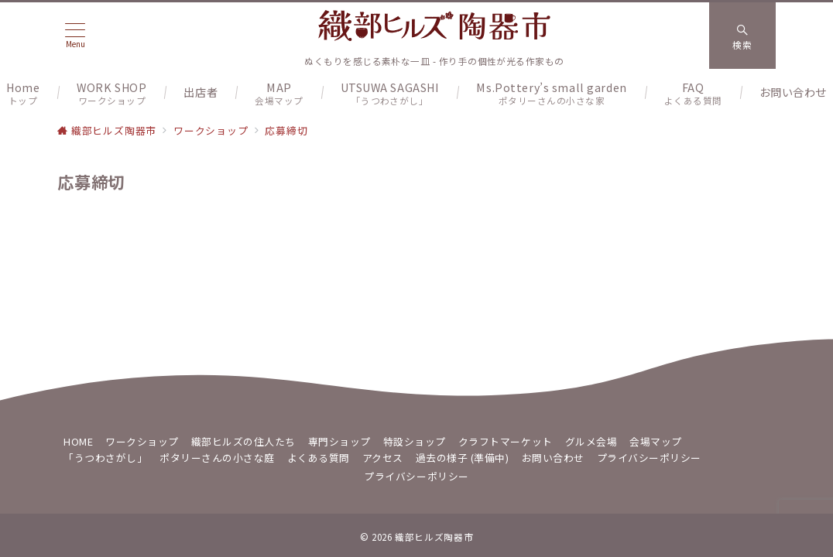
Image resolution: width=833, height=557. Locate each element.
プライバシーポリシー (416, 476)
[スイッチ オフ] (742, 35)
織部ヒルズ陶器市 (434, 537)
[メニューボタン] (75, 35)
